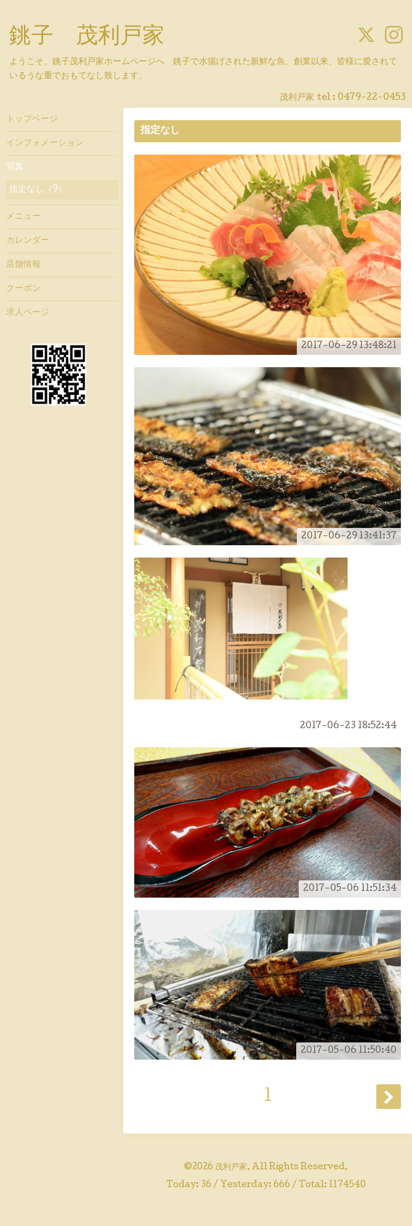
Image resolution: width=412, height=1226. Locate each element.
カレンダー (27, 241)
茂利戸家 (231, 1167)
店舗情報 (23, 265)
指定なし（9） (38, 190)
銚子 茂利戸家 (86, 37)
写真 (14, 168)
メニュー (23, 217)
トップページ (32, 119)
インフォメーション (45, 143)
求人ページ (27, 313)
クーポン (23, 289)
